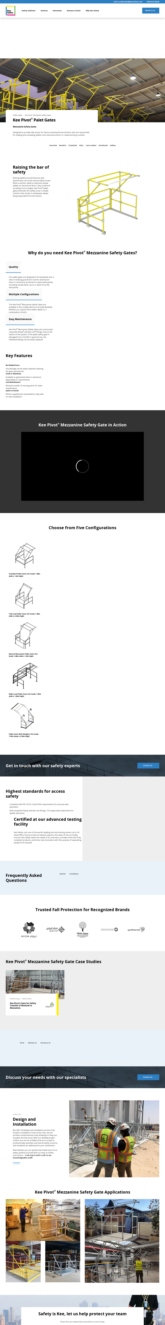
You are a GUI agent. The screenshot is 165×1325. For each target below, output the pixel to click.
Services (44, 11)
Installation (74, 874)
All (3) (22, 1043)
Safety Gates (18, 115)
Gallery (113, 145)
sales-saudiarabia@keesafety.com (128, 2)
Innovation (57, 11)
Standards (73, 145)
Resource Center (74, 11)
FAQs (81, 145)
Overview (53, 145)
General (62, 874)
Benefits (62, 145)
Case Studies (91, 145)
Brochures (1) (45, 1043)
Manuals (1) (32, 1043)
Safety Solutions (28, 11)
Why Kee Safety (92, 11)
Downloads (103, 145)
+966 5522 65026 (152, 2)
